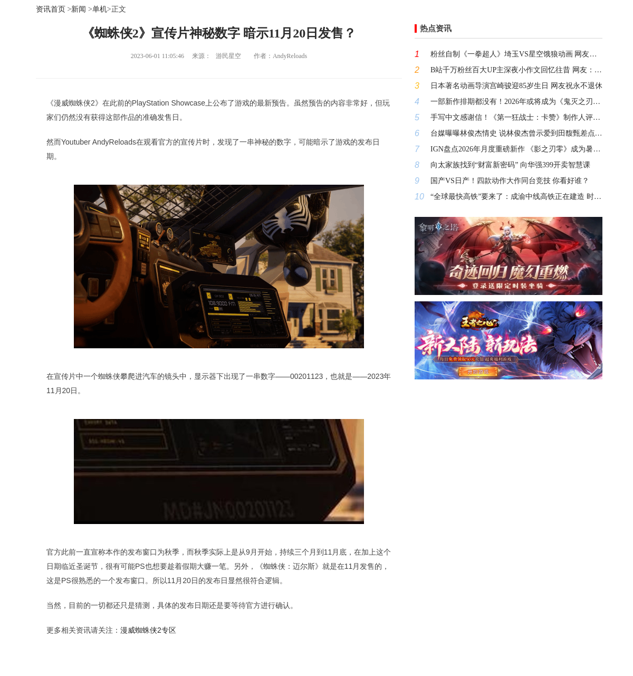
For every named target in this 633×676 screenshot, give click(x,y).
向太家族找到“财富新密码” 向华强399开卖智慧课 (510, 165)
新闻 (78, 9)
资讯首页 (50, 9)
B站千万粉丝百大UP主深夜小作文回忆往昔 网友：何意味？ (516, 70)
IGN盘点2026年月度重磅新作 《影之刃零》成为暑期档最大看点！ (516, 149)
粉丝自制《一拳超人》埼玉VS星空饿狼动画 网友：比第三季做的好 (516, 54)
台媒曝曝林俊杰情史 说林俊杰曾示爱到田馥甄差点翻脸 (516, 133)
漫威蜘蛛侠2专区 (148, 630)
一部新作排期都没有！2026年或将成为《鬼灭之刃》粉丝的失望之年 (516, 102)
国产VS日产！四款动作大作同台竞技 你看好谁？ (509, 181)
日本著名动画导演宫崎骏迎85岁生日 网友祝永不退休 (516, 86)
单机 (99, 9)
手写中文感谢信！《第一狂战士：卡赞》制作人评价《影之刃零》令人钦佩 (516, 117)
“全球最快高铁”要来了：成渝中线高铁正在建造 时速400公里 (516, 197)
